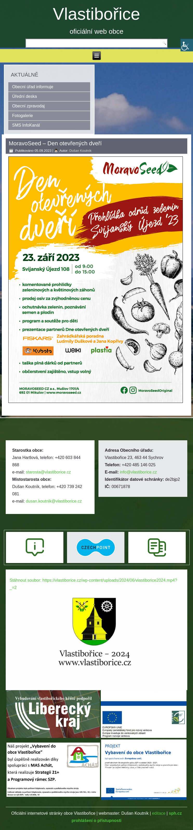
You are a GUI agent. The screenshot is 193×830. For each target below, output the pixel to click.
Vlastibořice (96, 13)
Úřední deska (24, 96)
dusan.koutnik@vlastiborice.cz (54, 501)
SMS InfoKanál (26, 125)
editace (158, 813)
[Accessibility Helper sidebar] (187, 45)
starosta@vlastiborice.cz (48, 472)
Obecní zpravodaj (28, 106)
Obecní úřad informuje (32, 87)
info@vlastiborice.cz (138, 472)
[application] (96, 620)
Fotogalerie (22, 115)
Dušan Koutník (80, 151)
